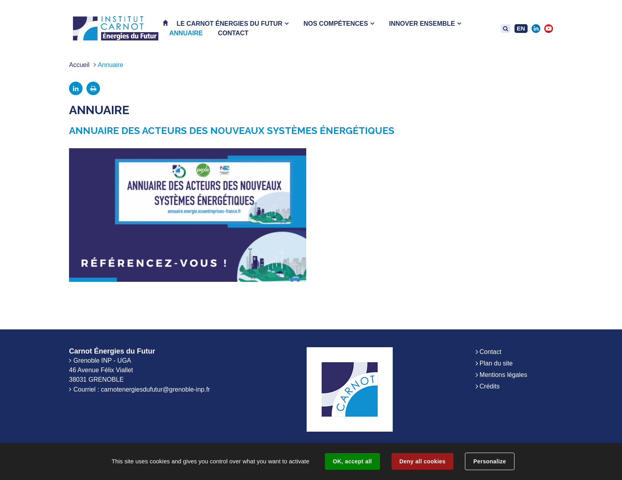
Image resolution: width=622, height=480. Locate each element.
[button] (232, 23)
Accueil (79, 64)
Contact (490, 351)
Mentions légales (503, 374)
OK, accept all (352, 461)
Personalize (489, 461)
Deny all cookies (422, 461)
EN (521, 28)
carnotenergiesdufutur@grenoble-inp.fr (155, 389)
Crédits (490, 386)
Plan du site (496, 363)
